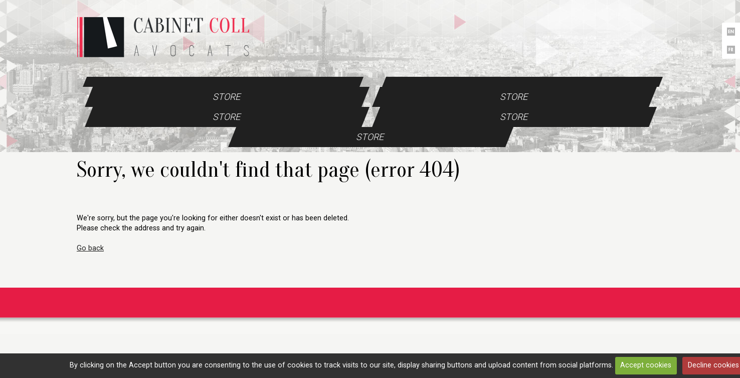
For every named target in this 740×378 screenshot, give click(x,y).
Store (226, 96)
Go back (90, 248)
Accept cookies (645, 365)
